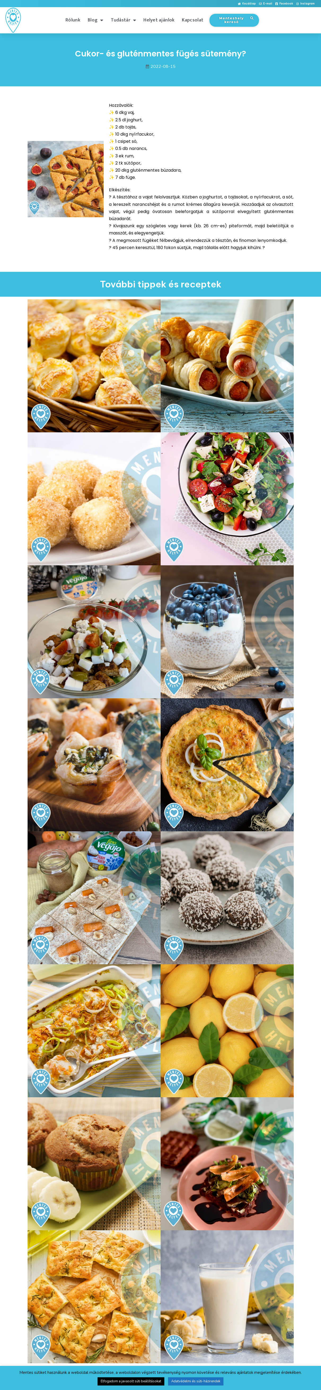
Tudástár (123, 20)
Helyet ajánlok (158, 20)
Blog (95, 20)
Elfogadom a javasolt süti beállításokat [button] (131, 1381)
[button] (246, 3)
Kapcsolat (192, 20)
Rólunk (72, 20)
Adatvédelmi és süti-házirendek (195, 1381)
